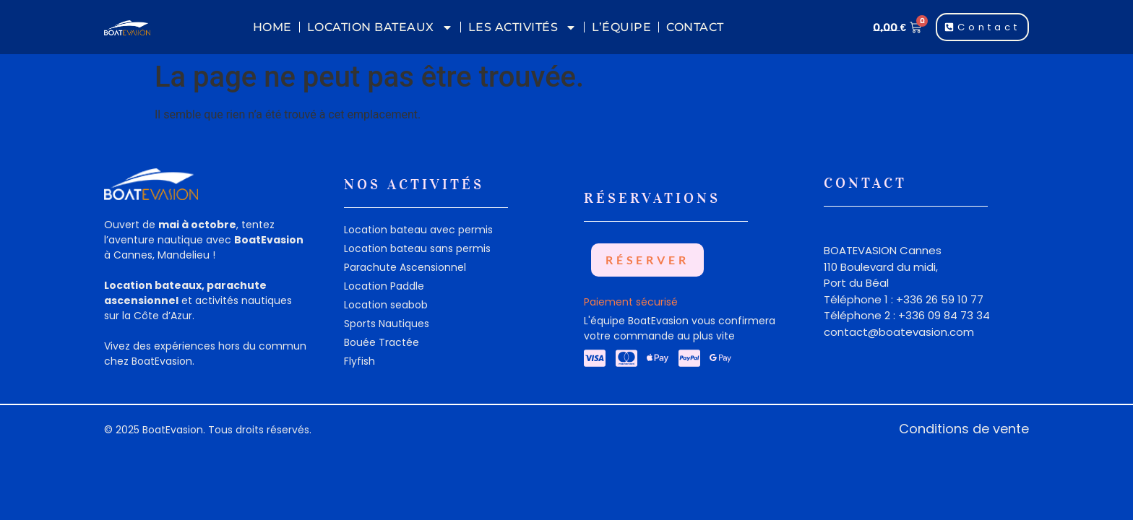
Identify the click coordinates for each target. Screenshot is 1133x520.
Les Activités (522, 27)
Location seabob (386, 305)
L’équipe (621, 27)
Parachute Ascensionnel (405, 267)
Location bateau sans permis (417, 248)
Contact (695, 27)
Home (272, 27)
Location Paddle (384, 286)
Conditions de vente (964, 429)
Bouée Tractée (381, 342)
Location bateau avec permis (418, 229)
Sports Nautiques (386, 323)
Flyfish (359, 361)
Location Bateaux (380, 27)
